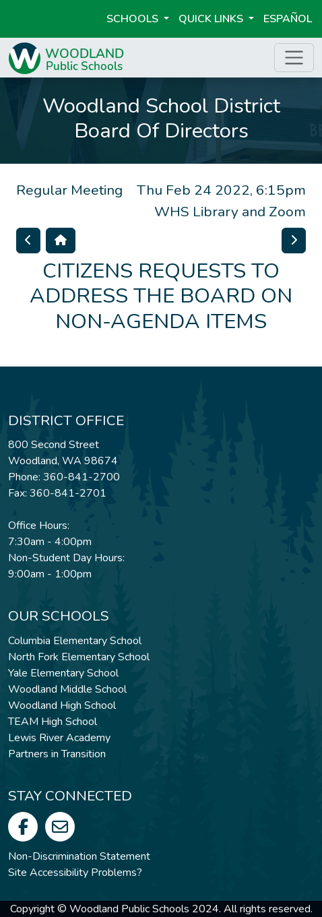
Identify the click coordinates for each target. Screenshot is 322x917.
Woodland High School (62, 705)
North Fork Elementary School (79, 657)
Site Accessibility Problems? (75, 872)
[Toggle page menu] (294, 57)
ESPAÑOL (287, 18)
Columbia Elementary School (74, 640)
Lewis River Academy (59, 737)
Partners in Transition (57, 754)
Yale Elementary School (63, 673)
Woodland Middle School (67, 689)
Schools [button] (133, 18)
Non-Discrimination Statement (79, 856)
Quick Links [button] (212, 18)
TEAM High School (52, 721)
